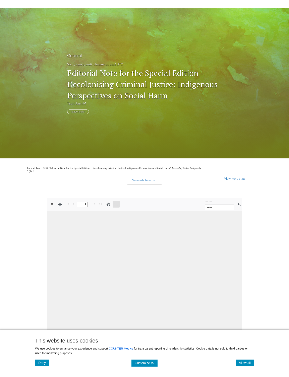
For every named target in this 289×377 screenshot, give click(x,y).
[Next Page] (94, 204)
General (74, 55)
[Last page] (100, 204)
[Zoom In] (211, 201)
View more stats (234, 178)
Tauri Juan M (76, 103)
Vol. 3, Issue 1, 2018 (79, 64)
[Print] (60, 204)
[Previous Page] (73, 204)
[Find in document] (239, 204)
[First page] (67, 204)
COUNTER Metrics (121, 348)
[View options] (52, 204)
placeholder (78, 111)
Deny (43, 363)
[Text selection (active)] (116, 204)
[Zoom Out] (207, 201)
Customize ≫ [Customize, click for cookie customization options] (146, 363)
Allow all (246, 363)
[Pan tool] (108, 204)
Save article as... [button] (143, 180)
